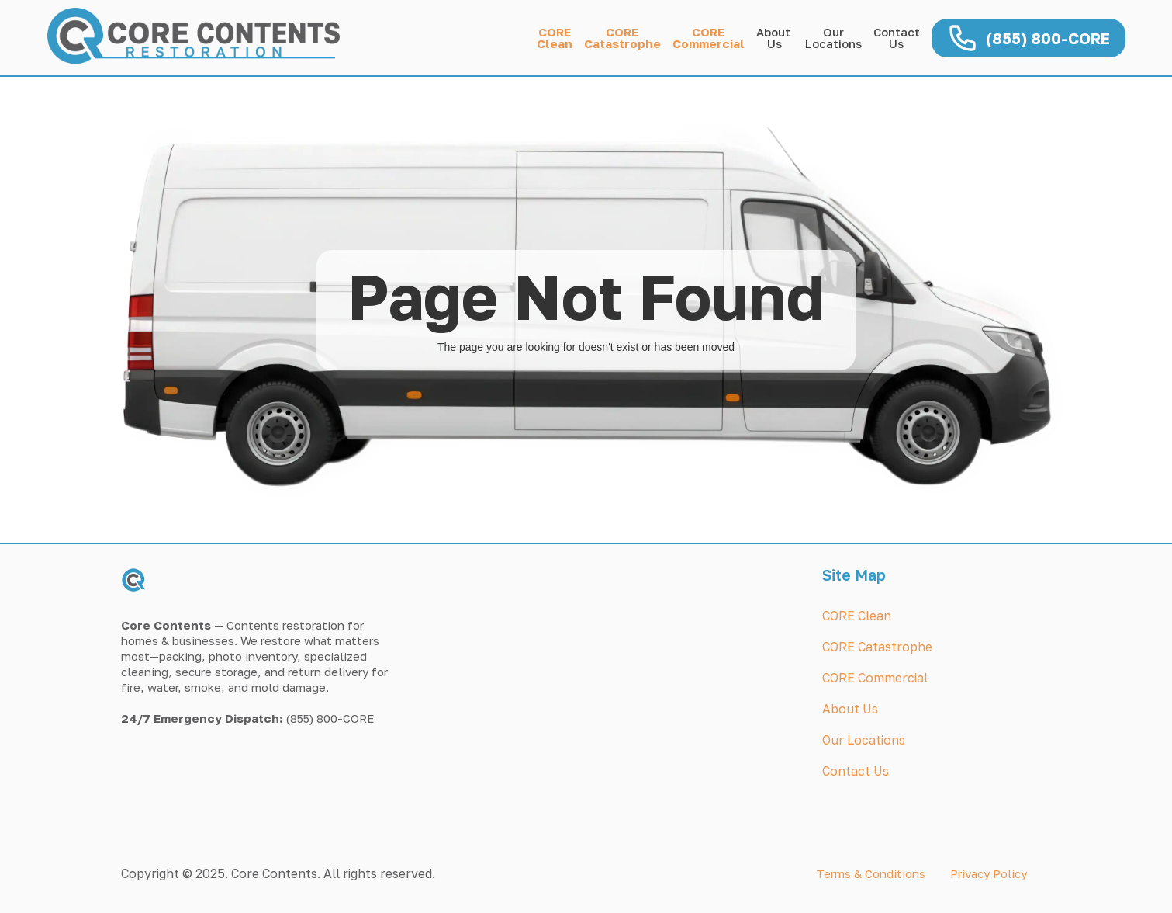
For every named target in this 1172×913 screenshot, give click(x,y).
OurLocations (833, 38)
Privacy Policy (988, 873)
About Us (774, 38)
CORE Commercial (875, 678)
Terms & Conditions (870, 873)
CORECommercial (708, 38)
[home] (202, 38)
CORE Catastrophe (877, 646)
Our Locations (863, 740)
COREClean (554, 38)
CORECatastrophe (622, 38)
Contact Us (896, 38)
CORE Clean (856, 615)
